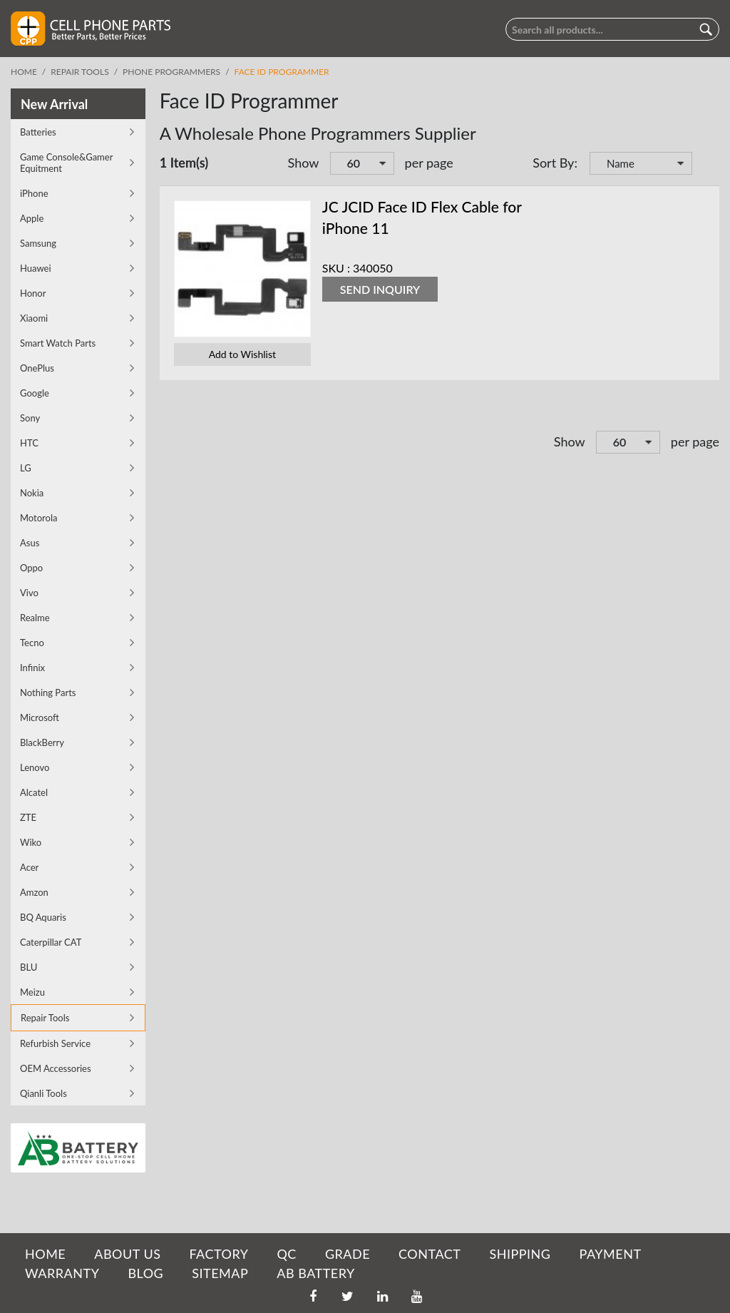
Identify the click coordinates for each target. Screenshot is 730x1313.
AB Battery (315, 1273)
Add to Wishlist (242, 354)
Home (24, 71)
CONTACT (430, 1254)
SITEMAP (220, 1273)
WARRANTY (62, 1273)
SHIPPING (519, 1254)
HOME (45, 1254)
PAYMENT (611, 1254)
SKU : (336, 268)
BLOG (145, 1273)
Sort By (553, 162)
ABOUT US (127, 1254)
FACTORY (218, 1254)
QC (286, 1254)
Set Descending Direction (705, 164)
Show (303, 162)
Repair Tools (79, 71)
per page (429, 162)
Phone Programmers (171, 71)
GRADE (347, 1254)
